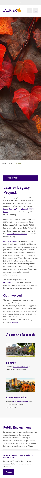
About (10, 163)
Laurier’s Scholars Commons (17, 234)
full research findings (20, 367)
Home (4, 163)
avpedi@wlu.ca (14, 322)
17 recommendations (20, 401)
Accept (9, 472)
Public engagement (10, 241)
